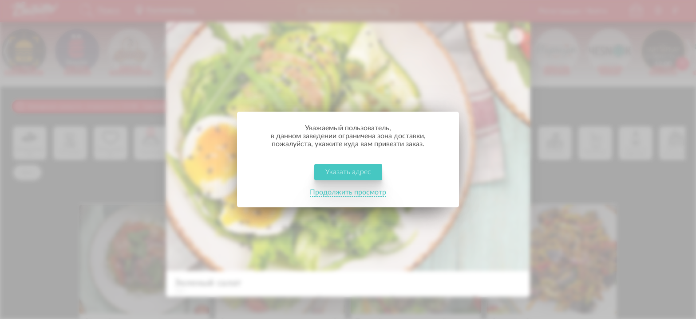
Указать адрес (348, 171)
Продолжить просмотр (348, 192)
